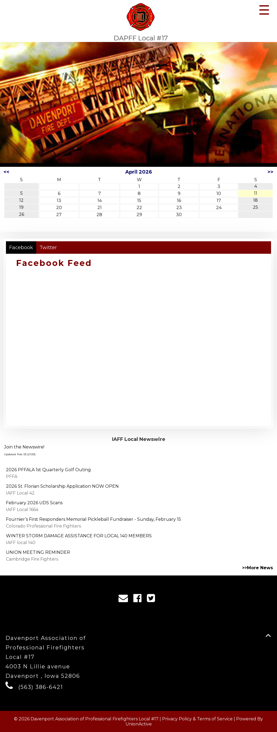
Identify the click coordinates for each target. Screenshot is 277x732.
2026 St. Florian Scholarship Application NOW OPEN (62, 486)
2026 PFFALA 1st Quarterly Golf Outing (48, 469)
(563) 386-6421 (40, 687)
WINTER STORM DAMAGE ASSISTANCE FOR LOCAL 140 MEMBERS (79, 535)
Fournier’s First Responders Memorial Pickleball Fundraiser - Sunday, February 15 (93, 519)
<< (6, 172)
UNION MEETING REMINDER (38, 552)
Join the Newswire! (24, 447)
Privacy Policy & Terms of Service (197, 718)
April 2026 (138, 172)
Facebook (21, 247)
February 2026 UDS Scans (34, 502)
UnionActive (139, 724)
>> (270, 172)
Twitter (48, 247)
